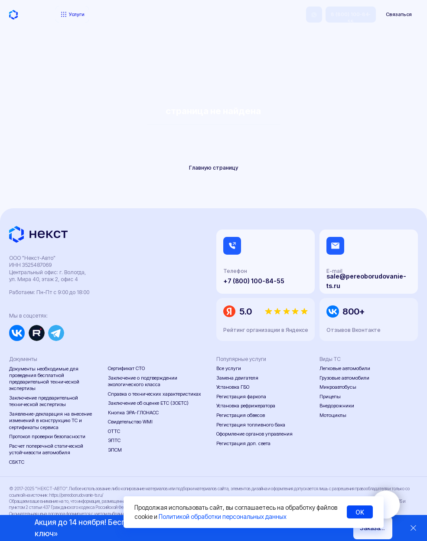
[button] (398, 15)
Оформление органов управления (254, 434)
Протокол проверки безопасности (47, 436)
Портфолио (129, 15)
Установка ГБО (232, 387)
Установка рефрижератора (245, 406)
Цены (104, 15)
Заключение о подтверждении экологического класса (142, 381)
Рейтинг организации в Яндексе (265, 330)
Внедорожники (336, 406)
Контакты (233, 15)
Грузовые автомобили (344, 378)
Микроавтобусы (337, 387)
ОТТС (114, 431)
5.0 (245, 311)
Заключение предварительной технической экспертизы (43, 401)
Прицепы (330, 396)
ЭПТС (114, 440)
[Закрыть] (413, 528)
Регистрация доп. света (243, 443)
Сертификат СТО (126, 368)
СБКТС (16, 462)
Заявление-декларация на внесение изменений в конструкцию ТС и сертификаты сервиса (50, 420)
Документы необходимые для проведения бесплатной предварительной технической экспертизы (44, 379)
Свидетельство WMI (130, 422)
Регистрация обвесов (240, 415)
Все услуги (228, 368)
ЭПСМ (115, 450)
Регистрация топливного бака (250, 425)
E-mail (334, 271)
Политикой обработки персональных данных (223, 516)
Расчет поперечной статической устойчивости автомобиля (46, 449)
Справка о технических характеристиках (154, 394)
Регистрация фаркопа (241, 396)
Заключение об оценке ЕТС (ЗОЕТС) (148, 403)
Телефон (235, 271)
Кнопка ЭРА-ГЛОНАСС (133, 413)
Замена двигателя (237, 378)
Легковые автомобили (344, 368)
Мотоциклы (332, 415)
